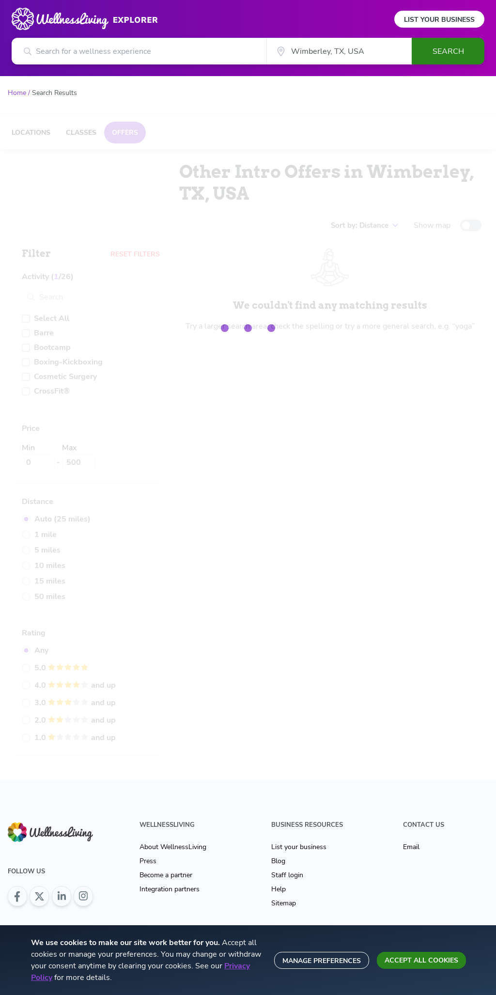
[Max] (78, 462)
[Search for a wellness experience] (139, 51)
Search (448, 51)
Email (411, 847)
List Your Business (439, 19)
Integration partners (170, 889)
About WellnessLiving (173, 847)
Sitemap (283, 903)
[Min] (38, 462)
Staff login (287, 875)
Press (148, 861)
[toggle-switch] (470, 225)
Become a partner (166, 875)
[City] (339, 51)
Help (278, 889)
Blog (278, 861)
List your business (298, 847)
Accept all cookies (421, 960)
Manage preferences (321, 960)
